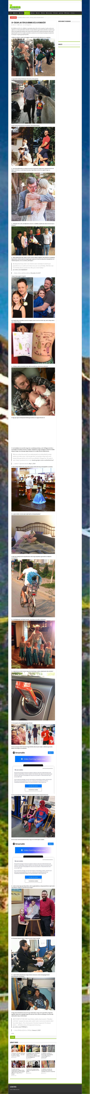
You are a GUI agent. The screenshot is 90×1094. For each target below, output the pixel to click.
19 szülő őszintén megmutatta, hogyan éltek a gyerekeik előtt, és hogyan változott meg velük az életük (18, 1071)
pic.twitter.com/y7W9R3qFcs (20, 1027)
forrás (12, 1033)
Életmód (27, 13)
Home (11, 12)
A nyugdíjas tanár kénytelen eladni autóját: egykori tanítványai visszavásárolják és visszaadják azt (33, 1055)
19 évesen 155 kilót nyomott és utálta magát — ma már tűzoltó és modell (18, 1055)
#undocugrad (35, 460)
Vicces (72, 13)
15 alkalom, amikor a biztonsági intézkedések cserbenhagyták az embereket (47, 1055)
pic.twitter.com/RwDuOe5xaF (46, 460)
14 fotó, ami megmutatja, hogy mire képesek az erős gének (32, 1070)
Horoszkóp (49, 13)
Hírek (43, 13)
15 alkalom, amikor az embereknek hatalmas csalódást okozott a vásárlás (48, 1070)
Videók (16, 13)
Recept (61, 13)
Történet (67, 13)
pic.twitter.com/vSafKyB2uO (20, 269)
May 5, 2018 (32, 463)
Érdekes (21, 13)
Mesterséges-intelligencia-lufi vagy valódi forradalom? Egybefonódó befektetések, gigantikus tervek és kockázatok (38, 17)
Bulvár (38, 13)
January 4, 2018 (36, 1030)
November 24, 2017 (36, 273)
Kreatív (55, 13)
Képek (32, 13)
